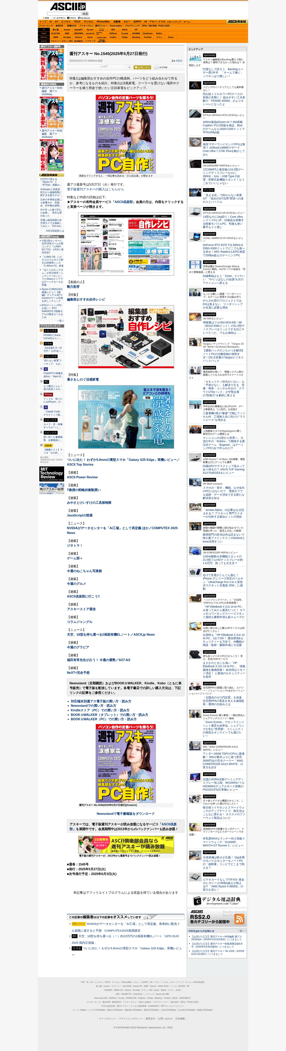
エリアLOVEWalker (97, 1010)
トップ (42, 21)
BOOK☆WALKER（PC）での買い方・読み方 (104, 719)
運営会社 (150, 1018)
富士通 (56, 30)
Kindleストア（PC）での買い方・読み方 (100, 710)
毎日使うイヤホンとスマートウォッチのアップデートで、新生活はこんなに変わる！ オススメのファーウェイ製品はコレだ (224, 812)
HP (136, 30)
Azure (90, 37)
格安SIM (59, 26)
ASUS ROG (78, 33)
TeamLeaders (116, 26)
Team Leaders (144, 1002)
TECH (77, 21)
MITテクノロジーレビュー (172, 1006)
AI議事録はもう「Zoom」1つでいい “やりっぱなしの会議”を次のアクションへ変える (224, 279)
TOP (83, 982)
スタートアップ (174, 22)
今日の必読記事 (108, 1006)
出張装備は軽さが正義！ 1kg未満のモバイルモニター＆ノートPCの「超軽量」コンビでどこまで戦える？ (223, 862)
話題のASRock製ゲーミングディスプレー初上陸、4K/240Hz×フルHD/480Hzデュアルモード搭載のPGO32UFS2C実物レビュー (224, 784)
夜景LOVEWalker (151, 1010)
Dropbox (113, 37)
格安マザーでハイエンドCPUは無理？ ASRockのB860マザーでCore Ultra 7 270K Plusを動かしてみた (224, 149)
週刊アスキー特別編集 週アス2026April (52, 133)
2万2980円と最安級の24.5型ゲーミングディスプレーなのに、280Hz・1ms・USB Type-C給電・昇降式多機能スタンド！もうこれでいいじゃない (223, 176)
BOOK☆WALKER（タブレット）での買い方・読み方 (109, 714)
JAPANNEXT (78, 41)
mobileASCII (153, 1006)
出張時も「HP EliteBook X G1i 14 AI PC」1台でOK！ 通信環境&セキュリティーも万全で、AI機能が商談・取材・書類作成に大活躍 (224, 640)
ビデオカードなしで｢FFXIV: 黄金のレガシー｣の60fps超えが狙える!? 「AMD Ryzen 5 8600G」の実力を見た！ (223, 884)
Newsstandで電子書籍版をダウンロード (126, 813)
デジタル (88, 21)
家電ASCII (71, 26)
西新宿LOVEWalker (133, 1010)
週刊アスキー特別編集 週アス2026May (52, 91)
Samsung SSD (100, 998)
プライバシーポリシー (131, 1018)
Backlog (136, 37)
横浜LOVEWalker (115, 1010)
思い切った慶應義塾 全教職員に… (53, 439)
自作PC (137, 21)
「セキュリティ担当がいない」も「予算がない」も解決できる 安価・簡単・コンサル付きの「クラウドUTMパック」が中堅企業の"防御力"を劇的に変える (223, 388)
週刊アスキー (101, 26)
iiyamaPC (78, 30)
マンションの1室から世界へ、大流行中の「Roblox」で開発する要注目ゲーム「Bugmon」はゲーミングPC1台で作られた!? (224, 443)
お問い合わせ (165, 1018)
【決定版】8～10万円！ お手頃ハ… (53, 349)
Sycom (90, 30)
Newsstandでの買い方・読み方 (93, 705)
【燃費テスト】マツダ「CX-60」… (53, 451)
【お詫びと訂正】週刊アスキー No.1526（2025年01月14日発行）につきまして (217, 952)
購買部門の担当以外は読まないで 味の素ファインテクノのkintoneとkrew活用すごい (225, 538)
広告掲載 (180, 1018)
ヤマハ (159, 37)
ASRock (113, 33)
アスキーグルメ (86, 26)
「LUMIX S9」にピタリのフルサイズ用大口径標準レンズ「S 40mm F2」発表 (53, 261)
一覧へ (60, 320)
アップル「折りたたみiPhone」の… (53, 400)
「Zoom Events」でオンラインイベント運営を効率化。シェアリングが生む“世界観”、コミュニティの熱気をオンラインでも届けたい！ (223, 728)
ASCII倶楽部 (237, 22)
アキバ (153, 21)
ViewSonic (148, 33)
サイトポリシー (107, 1018)
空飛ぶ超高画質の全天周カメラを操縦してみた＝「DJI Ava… (51, 223)
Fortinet (147, 37)
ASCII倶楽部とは (55, 230)
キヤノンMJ (67, 41)
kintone (78, 37)
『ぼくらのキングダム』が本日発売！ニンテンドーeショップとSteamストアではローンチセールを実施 (52, 277)
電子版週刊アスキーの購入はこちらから (95, 189)
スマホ (161, 21)
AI (50, 21)
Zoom (170, 37)
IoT (56, 21)
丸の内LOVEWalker (186, 1010)
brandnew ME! (102, 41)
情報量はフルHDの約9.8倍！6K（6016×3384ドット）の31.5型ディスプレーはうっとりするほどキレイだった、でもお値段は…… (223, 327)
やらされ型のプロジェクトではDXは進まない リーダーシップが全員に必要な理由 (223, 304)
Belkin (159, 33)
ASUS (125, 30)
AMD (67, 33)
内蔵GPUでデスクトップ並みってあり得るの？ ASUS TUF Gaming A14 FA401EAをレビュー (224, 469)
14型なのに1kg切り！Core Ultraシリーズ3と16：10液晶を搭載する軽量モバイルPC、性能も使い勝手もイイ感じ (223, 222)
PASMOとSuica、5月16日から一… (53, 337)
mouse (67, 30)
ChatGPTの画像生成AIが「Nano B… (53, 375)
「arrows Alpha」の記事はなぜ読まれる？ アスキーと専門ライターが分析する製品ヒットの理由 (223, 513)
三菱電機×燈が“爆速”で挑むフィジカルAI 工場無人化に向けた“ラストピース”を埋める (224, 417)
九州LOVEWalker (168, 1010)
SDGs (144, 26)
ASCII (179, 60)
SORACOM (131, 998)
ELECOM (55, 33)
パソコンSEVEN (101, 29)
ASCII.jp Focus (51, 236)
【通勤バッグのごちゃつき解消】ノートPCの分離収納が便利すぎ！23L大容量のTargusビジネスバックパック (223, 355)
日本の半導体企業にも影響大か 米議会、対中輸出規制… (51, 202)
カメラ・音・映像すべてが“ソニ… (53, 426)
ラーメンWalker (79, 1010)
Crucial (124, 33)
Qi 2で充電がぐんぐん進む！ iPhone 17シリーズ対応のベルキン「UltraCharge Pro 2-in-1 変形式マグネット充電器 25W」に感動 (223, 581)
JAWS (55, 37)
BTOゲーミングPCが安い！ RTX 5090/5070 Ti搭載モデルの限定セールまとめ (52, 311)
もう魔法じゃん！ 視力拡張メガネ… (53, 388)
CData (125, 37)
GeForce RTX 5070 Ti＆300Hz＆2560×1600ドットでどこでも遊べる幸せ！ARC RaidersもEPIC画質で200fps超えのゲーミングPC (224, 250)
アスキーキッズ (46, 26)
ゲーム (187, 22)
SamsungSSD (99, 33)
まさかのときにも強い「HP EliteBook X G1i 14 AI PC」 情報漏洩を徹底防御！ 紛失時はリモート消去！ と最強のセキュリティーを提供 (224, 669)
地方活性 (153, 26)
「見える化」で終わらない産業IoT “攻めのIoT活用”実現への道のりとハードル (223, 198)
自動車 (117, 21)
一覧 (128, 67)
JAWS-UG (118, 990)
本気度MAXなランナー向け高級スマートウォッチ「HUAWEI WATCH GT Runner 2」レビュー (224, 842)
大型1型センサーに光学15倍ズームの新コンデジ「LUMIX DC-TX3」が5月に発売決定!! (53, 246)
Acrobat (67, 37)
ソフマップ (90, 41)
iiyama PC (137, 986)
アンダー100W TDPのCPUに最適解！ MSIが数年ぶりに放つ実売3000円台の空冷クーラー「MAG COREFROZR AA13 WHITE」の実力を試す (223, 760)
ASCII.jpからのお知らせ (201, 931)
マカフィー (56, 41)
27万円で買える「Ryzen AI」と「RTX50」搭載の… (51, 182)
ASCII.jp (68, 6)
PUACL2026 (164, 26)
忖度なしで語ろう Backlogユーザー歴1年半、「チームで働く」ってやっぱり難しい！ (223, 73)
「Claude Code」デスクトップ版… (53, 413)
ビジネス (66, 21)
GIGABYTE (90, 34)
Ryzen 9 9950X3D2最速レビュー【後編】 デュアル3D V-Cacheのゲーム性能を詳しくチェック (52, 295)
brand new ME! (162, 994)
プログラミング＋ (161, 1002)
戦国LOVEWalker (205, 1010)
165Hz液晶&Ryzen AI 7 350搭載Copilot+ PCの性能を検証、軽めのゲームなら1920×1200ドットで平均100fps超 (224, 127)
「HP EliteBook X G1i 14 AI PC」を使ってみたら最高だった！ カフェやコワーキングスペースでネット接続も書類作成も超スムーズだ (224, 612)
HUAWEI (136, 33)
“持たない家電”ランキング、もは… (53, 362)
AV (145, 21)
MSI (113, 30)
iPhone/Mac (103, 21)
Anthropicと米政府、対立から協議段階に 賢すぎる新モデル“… (51, 192)
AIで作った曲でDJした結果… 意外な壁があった (51, 212)
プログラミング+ (132, 26)
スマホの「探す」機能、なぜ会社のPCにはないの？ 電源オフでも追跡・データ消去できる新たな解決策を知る (224, 493)
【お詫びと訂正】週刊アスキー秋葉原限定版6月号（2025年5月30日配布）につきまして (217, 945)
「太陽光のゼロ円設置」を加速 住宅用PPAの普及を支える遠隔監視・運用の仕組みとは (223, 701)
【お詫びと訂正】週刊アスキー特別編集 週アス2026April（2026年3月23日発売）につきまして (216, 938)
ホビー (127, 21)
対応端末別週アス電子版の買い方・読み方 (101, 701)
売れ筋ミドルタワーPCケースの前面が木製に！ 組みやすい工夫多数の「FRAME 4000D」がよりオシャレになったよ (224, 99)
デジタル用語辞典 (138, 1006)
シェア (104, 66)
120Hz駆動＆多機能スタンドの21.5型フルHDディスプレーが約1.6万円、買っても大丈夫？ (223, 560)
